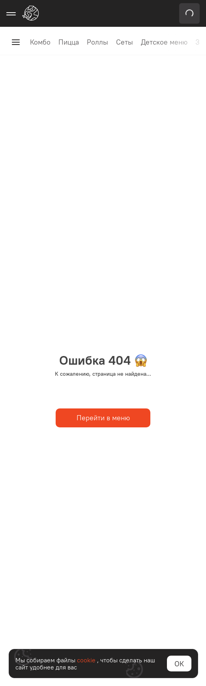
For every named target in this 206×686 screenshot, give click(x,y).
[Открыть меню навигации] (11, 13)
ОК (179, 663)
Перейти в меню (103, 417)
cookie (87, 660)
